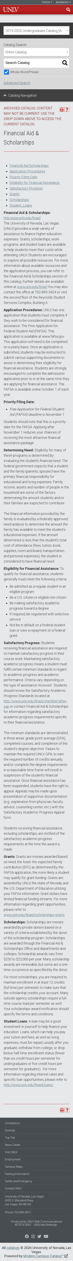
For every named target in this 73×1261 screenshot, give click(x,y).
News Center (12, 1144)
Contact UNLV (13, 1188)
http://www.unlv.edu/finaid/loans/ (28, 1085)
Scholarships (19, 200)
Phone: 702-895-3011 (18, 1212)
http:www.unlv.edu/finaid (22, 218)
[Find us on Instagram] (39, 1236)
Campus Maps (14, 1166)
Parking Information (17, 1174)
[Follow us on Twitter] (33, 1236)
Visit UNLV (11, 1152)
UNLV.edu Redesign (45, 1224)
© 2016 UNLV (23, 1224)
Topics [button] (47, 2)
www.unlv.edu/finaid (32, 287)
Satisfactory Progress (26, 188)
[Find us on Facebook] (27, 1236)
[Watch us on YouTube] (46, 1236)
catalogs (13, 1248)
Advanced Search (17, 83)
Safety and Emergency (18, 1181)
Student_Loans (21, 205)
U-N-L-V (11, 9)
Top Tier (10, 1137)
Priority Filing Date (23, 177)
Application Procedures (27, 171)
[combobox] (36, 30)
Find (68, 9)
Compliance (12, 1123)
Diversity (10, 1130)
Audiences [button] (63, 2)
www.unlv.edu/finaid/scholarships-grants (34, 915)
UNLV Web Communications (44, 1221)
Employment (12, 1159)
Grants (14, 194)
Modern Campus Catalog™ (43, 1256)
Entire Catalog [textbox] (15, 52)
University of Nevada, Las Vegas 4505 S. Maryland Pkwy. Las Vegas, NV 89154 (24, 1200)
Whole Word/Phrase (24, 72)
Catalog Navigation (22, 95)
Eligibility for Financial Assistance (35, 183)
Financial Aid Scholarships (29, 166)
